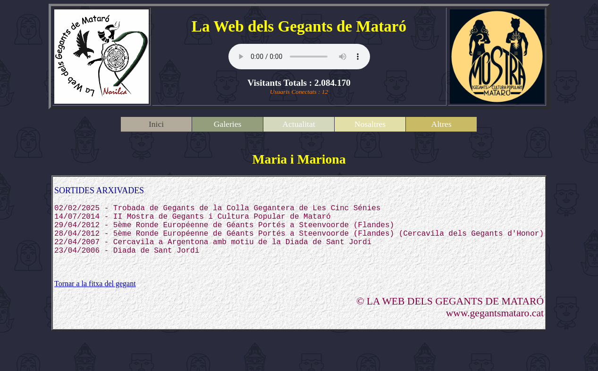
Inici (156, 124)
